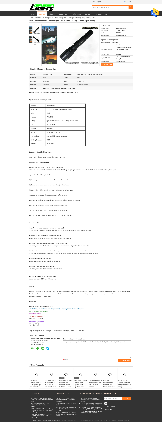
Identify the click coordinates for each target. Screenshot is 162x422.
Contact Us (88, 14)
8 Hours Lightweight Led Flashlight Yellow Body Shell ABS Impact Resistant (95, 384)
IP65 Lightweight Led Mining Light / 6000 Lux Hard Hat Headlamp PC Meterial (40, 405)
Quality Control (76, 14)
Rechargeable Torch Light (61, 330)
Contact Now (104, 64)
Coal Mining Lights (62, 393)
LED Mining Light (37, 393)
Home (33, 14)
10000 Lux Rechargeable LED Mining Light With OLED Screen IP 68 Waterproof (41, 416)
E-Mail (106, 407)
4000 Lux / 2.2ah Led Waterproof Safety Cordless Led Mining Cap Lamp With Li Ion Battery (42, 410)
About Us (52, 14)
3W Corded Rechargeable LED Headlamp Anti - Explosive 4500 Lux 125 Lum (90, 399)
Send (126, 398)
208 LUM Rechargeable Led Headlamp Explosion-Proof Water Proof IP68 (91, 404)
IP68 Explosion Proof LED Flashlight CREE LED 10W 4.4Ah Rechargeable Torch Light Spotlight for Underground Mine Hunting (51, 387)
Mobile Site (108, 409)
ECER (127, 420)
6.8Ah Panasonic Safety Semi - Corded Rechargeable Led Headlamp (91, 411)
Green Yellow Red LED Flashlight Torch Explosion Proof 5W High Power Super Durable (80, 385)
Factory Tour (63, 14)
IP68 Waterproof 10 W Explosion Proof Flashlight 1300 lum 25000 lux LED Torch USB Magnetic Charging (66, 385)
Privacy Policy (37, 420)
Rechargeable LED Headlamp (91, 393)
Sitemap (112, 407)
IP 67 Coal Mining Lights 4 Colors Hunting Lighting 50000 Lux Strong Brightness (65, 399)
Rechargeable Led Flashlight (42, 330)
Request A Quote (101, 14)
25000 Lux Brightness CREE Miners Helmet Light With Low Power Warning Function (66, 414)
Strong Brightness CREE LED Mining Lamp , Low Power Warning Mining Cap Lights (42, 399)
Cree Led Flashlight (77, 330)
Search (131, 7)
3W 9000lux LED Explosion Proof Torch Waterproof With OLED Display (124, 384)
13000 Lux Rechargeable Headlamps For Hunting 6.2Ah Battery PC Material (91, 408)
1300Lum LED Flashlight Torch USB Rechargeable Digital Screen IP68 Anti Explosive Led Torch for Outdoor (36, 386)
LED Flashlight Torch (47, 18)
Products (42, 14)
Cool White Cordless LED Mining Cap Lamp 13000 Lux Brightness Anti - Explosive (66, 409)
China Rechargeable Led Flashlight (51, 420)
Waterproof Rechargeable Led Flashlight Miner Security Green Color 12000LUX (109, 385)
